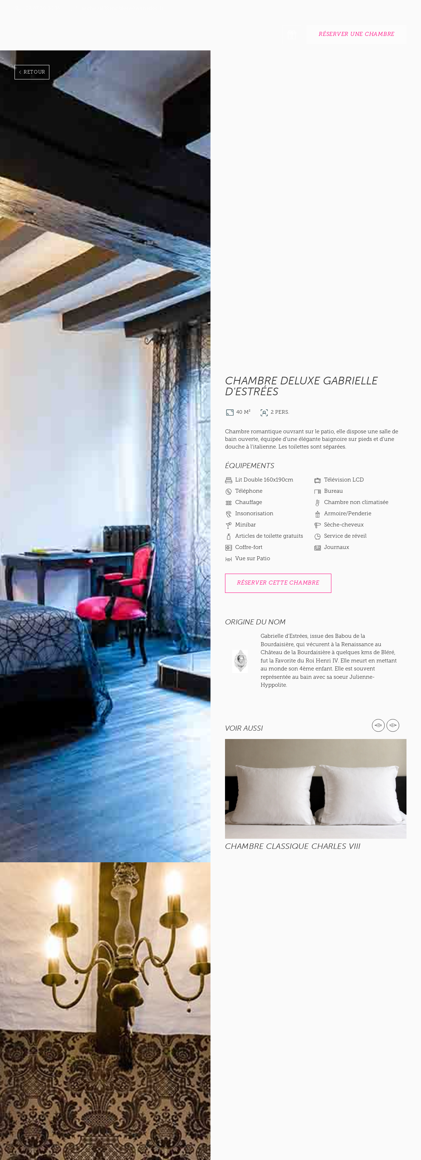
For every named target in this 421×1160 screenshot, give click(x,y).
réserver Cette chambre (278, 583)
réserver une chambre (357, 34)
